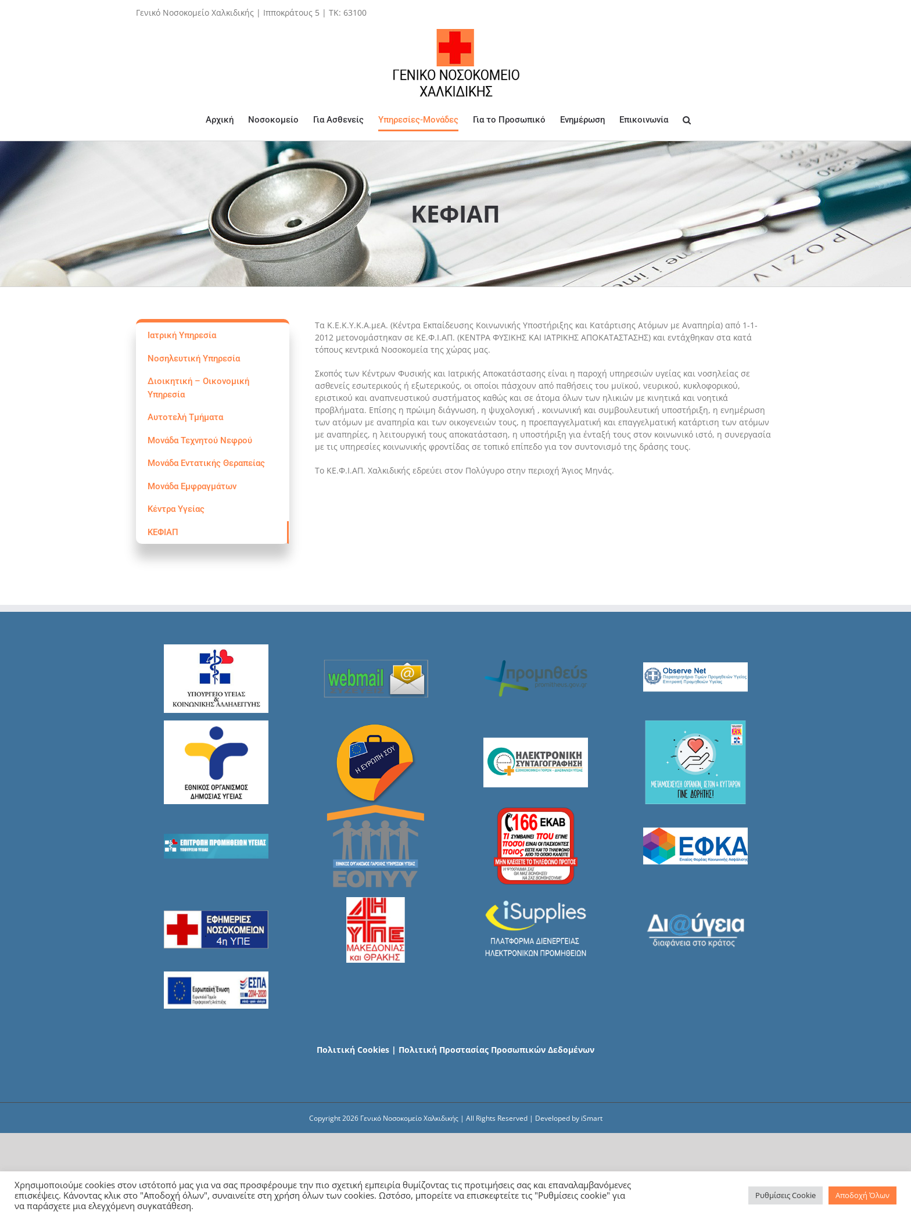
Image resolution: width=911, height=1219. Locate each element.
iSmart (591, 1118)
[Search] (687, 119)
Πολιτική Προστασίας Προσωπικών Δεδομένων (496, 1049)
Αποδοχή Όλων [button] (862, 1195)
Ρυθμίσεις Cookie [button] (785, 1195)
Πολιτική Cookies (353, 1049)
